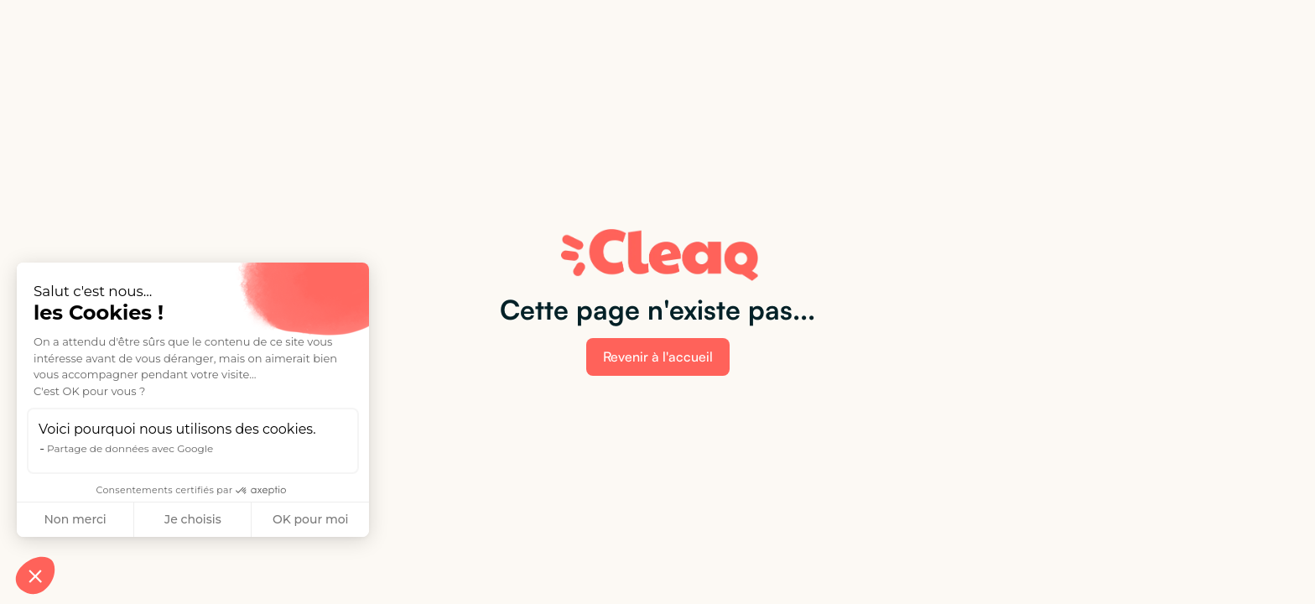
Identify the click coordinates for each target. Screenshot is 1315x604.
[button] (35, 575)
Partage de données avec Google (130, 448)
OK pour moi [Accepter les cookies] (311, 519)
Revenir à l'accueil (658, 356)
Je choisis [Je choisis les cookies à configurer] (192, 519)
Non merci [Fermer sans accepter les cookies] (75, 519)
